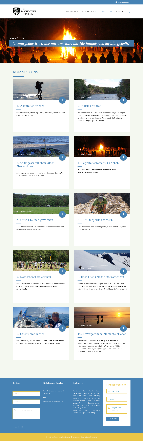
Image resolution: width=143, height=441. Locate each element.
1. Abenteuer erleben (30, 106)
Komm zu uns (106, 12)
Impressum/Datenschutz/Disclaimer (85, 437)
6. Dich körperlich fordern (95, 220)
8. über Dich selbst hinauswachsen (101, 277)
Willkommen (72, 12)
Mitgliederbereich (123, 2)
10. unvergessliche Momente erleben (102, 334)
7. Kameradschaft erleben (33, 277)
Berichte (120, 12)
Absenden (19, 427)
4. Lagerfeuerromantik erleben (98, 163)
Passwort (111, 399)
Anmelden (113, 419)
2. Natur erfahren (89, 106)
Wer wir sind (89, 12)
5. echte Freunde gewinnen (34, 220)
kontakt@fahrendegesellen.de (53, 401)
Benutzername (113, 391)
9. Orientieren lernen (30, 334)
